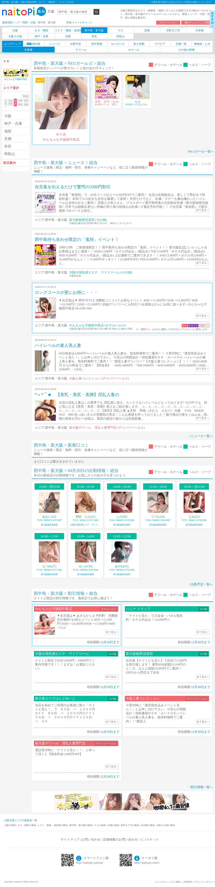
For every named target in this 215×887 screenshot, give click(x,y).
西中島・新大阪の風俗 (81, 825)
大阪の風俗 (10, 825)
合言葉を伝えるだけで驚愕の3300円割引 (73, 186)
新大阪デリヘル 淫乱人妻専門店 (60, 743)
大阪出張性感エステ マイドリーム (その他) (100, 272)
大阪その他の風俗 (165, 825)
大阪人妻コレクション (143, 698)
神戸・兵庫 (13, 124)
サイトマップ (69, 839)
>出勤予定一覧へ (201, 584)
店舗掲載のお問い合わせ (120, 839)
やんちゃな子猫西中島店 (53, 609)
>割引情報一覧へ (201, 787)
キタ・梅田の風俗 (27, 825)
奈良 (7, 146)
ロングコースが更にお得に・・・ (66, 292)
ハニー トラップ (138, 609)
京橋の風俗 (114, 825)
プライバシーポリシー (204, 882)
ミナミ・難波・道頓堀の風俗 (53, 825)
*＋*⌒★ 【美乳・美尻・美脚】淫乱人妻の (77, 394)
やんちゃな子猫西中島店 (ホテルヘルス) (97, 325)
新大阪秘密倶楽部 (49, 525)
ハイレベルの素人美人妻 (58, 345)
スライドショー (168, 22)
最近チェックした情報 (197, 22)
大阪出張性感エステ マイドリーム (87, 525)
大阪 (7, 116)
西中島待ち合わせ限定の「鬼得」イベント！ (77, 239)
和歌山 (9, 154)
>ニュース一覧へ (201, 436)
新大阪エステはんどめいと (55, 698)
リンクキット (149, 839)
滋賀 (7, 131)
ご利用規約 (187, 882)
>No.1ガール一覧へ (200, 151)
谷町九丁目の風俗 (130, 825)
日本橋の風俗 (148, 825)
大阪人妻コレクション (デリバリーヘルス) (99, 378)
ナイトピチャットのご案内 (167, 882)
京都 (7, 139)
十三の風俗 (100, 825)
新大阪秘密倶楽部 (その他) (88, 219)
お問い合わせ (91, 839)
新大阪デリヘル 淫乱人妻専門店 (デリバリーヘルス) (107, 427)
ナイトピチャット (82, 22)
